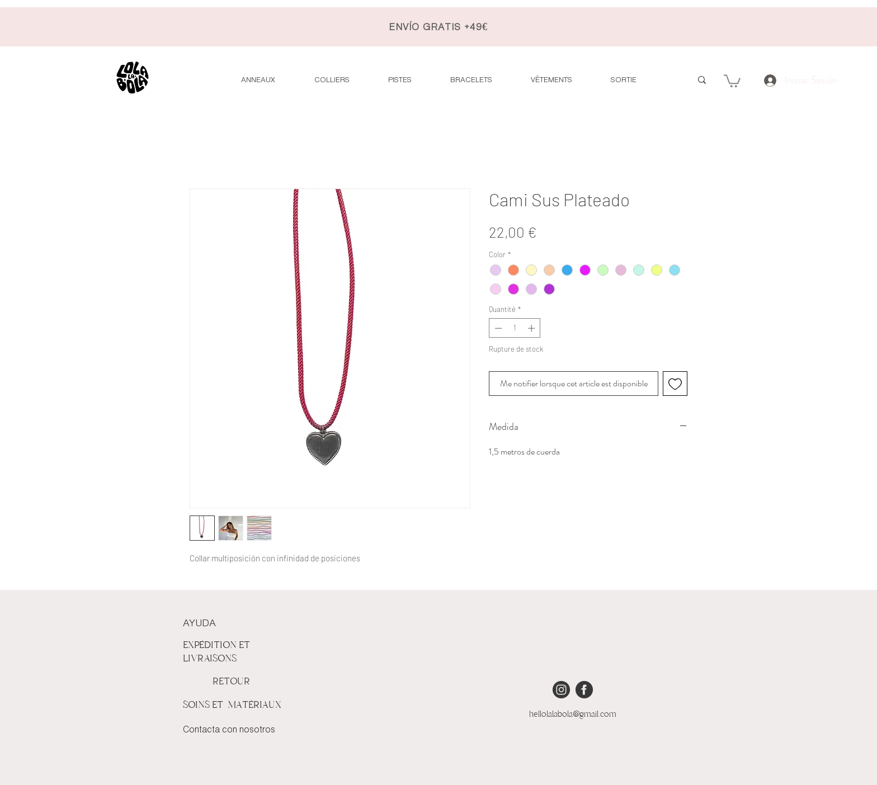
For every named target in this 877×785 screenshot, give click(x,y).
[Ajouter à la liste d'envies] (675, 383)
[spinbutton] (515, 328)
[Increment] (532, 328)
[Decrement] (497, 328)
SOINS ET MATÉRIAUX (232, 704)
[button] (732, 80)
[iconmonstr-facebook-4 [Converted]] (584, 689)
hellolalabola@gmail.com (572, 714)
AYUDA (199, 623)
